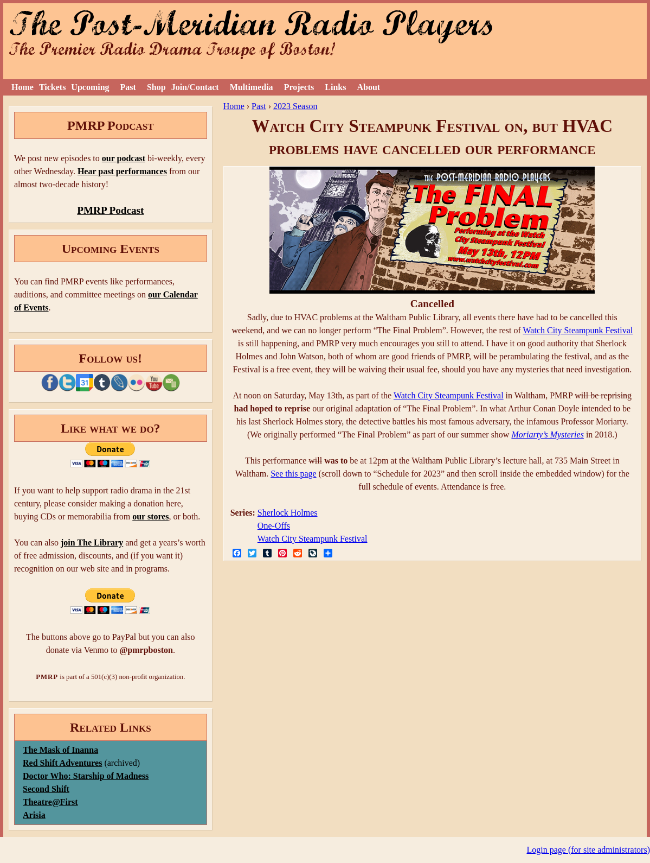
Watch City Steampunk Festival (578, 330)
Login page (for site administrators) (589, 849)
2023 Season (295, 106)
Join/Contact (195, 87)
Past (128, 87)
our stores (150, 516)
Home (22, 87)
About (368, 87)
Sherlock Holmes (288, 512)
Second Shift (46, 789)
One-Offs (274, 525)
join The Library (92, 542)
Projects (299, 87)
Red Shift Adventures (62, 762)
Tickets (52, 87)
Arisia (34, 815)
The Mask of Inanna (60, 749)
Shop (156, 87)
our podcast (123, 158)
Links (335, 87)
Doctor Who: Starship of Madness (86, 775)
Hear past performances (122, 171)
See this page (293, 473)
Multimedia (251, 87)
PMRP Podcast (110, 210)
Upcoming (90, 87)
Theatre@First (50, 802)
